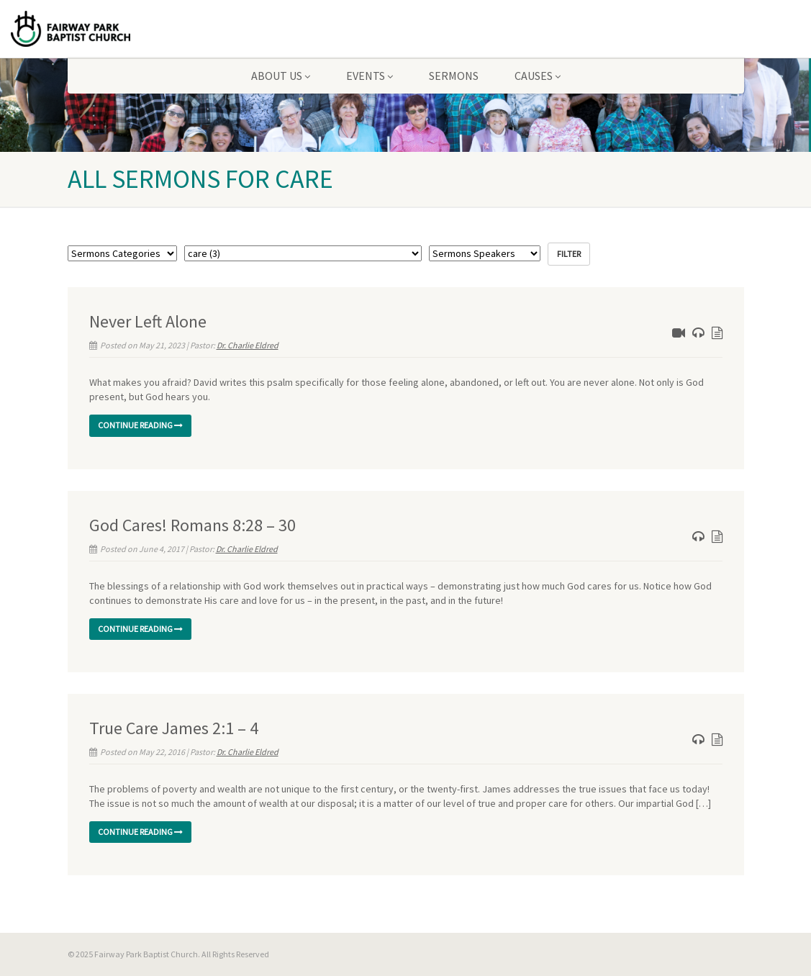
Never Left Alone (148, 321)
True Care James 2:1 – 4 (173, 728)
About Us (280, 75)
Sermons (454, 75)
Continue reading (140, 425)
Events (369, 75)
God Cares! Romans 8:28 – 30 (192, 525)
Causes (538, 75)
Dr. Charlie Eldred (247, 345)
